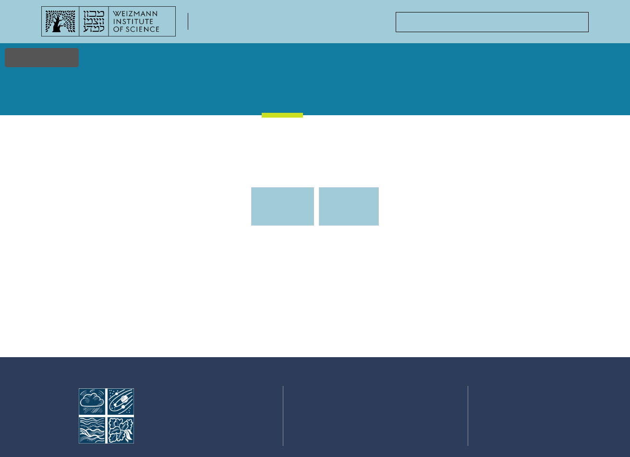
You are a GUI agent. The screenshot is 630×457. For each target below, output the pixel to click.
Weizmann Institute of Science (192, 406)
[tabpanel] (315, 297)
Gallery (333, 96)
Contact (565, 96)
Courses (386, 96)
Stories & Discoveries (223, 101)
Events (283, 95)
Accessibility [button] (42, 57)
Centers (512, 96)
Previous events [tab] (348, 206)
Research (107, 96)
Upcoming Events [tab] (288, 210)
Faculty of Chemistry (243, 27)
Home (57, 96)
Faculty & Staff (162, 101)
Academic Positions (450, 101)
